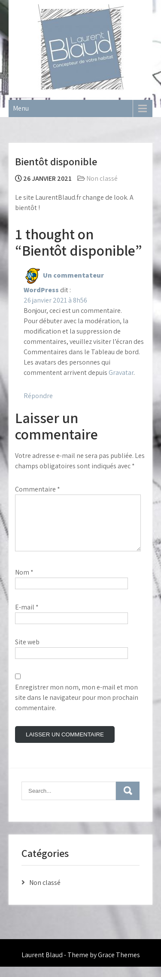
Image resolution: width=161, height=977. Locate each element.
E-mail (27, 617)
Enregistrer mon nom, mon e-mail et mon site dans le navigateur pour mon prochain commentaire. (76, 708)
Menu (21, 108)
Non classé (102, 178)
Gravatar (121, 372)
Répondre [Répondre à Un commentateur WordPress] (38, 395)
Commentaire (37, 489)
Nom (24, 582)
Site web (27, 652)
